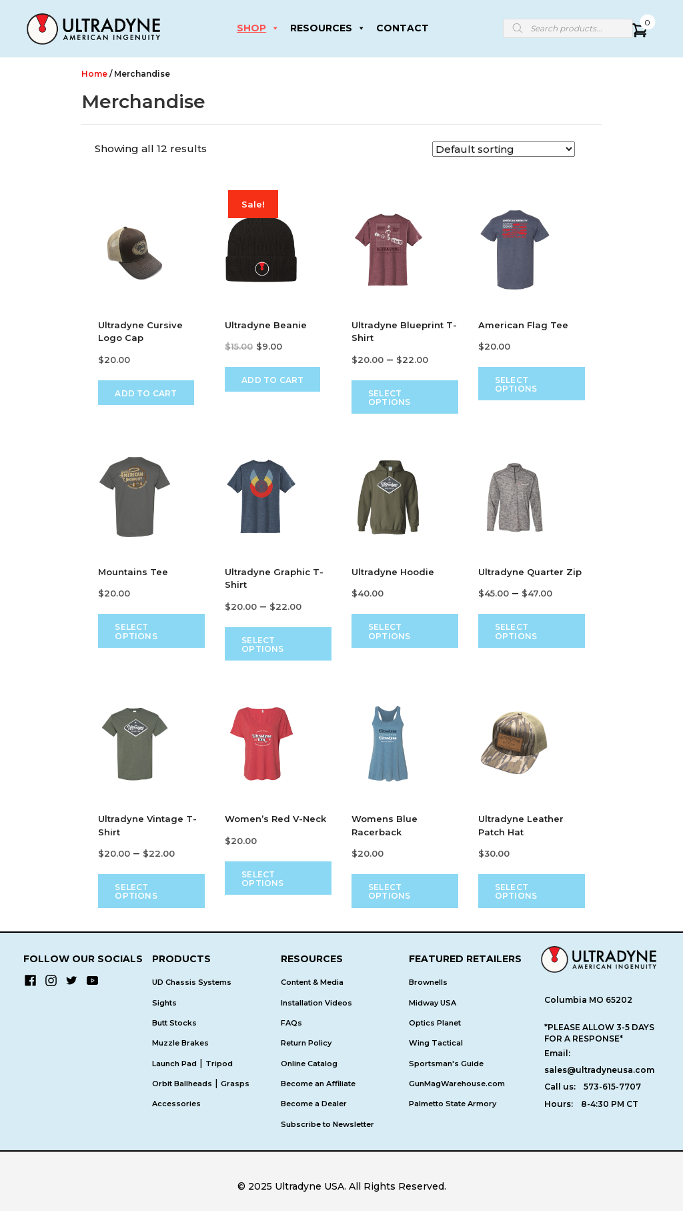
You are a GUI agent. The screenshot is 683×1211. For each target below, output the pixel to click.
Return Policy (306, 1043)
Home (94, 74)
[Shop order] (503, 149)
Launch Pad (174, 1063)
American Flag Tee (523, 325)
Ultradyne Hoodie (393, 571)
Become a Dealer (314, 1103)
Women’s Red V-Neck (275, 818)
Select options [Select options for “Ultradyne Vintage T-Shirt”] (136, 891)
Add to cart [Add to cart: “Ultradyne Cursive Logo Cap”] (146, 393)
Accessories (176, 1103)
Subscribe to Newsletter (327, 1124)
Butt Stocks (174, 1023)
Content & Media (312, 982)
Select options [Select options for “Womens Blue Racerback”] (389, 891)
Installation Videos (316, 1002)
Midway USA (432, 1002)
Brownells (428, 982)
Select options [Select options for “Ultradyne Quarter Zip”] (516, 631)
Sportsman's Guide (446, 1063)
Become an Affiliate (318, 1083)
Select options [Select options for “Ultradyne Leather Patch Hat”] (516, 891)
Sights (164, 1002)
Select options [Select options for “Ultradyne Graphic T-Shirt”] (262, 644)
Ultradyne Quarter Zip (530, 571)
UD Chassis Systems (191, 982)
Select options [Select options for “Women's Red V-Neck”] (262, 878)
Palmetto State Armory (452, 1103)
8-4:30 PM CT (609, 1104)
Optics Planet (435, 1023)
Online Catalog (309, 1063)
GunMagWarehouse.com (457, 1083)
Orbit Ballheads (182, 1083)
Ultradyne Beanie (266, 325)
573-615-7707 (612, 1087)
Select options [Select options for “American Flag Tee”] (516, 384)
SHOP (258, 28)
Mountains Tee (133, 571)
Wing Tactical (436, 1043)
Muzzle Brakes (180, 1043)
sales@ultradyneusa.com (599, 1070)
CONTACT (402, 28)
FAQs (291, 1023)
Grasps (235, 1083)
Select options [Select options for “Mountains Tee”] (136, 631)
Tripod (219, 1063)
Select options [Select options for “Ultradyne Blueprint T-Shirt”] (389, 397)
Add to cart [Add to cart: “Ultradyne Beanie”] (272, 380)
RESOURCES (328, 28)
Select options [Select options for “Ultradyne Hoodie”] (389, 631)
